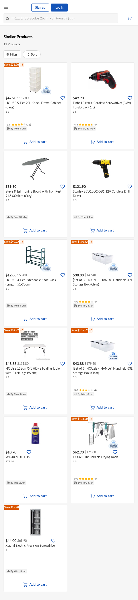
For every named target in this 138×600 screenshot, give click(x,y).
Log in (59, 7)
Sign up (40, 7)
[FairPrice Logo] (20, 7)
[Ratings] (19, 124)
